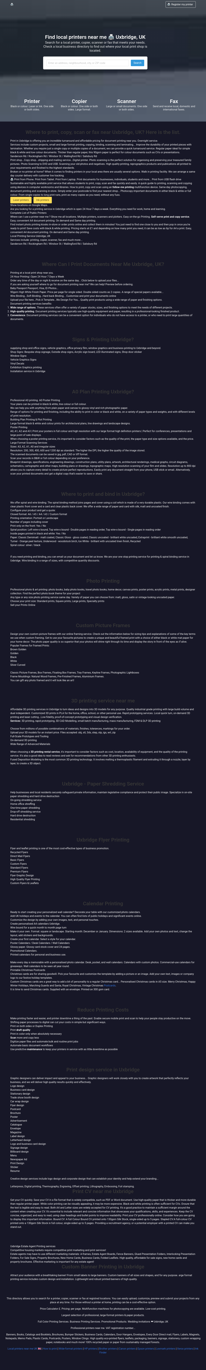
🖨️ (12, 4)
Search (137, 62)
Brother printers (108, 1348)
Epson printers (146, 1348)
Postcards (110, 985)
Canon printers (127, 1348)
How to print (50, 1348)
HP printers (90, 1348)
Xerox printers (185, 1348)
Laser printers (21, 200)
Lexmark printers (165, 1348)
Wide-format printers (70, 1348)
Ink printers (42, 200)
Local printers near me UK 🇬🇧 (24, 1348)
